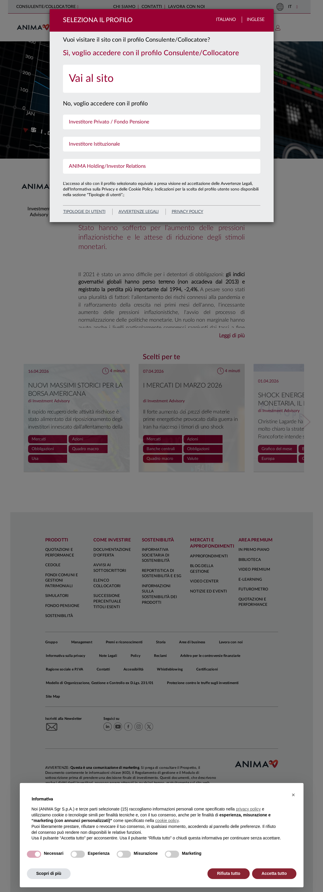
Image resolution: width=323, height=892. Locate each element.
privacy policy (187, 212)
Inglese (255, 19)
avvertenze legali (139, 212)
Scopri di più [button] (48, 873)
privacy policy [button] (248, 809)
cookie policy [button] (166, 820)
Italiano (226, 19)
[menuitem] (161, 79)
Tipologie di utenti (84, 212)
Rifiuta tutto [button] (228, 873)
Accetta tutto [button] (274, 873)
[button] (293, 795)
